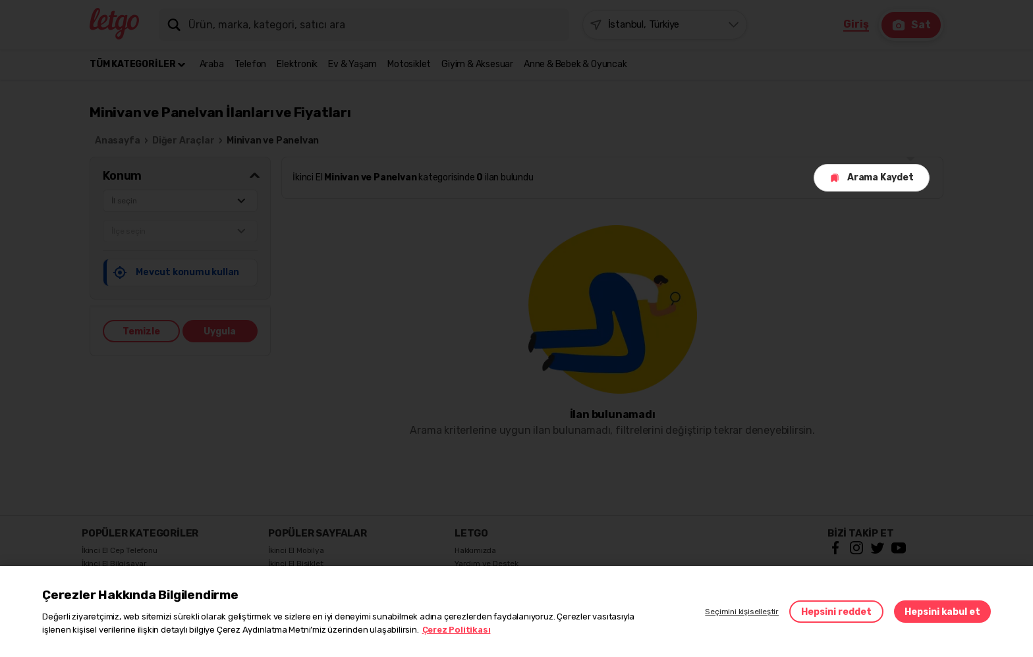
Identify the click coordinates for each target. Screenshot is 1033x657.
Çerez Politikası (456, 630)
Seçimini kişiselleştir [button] (742, 611)
